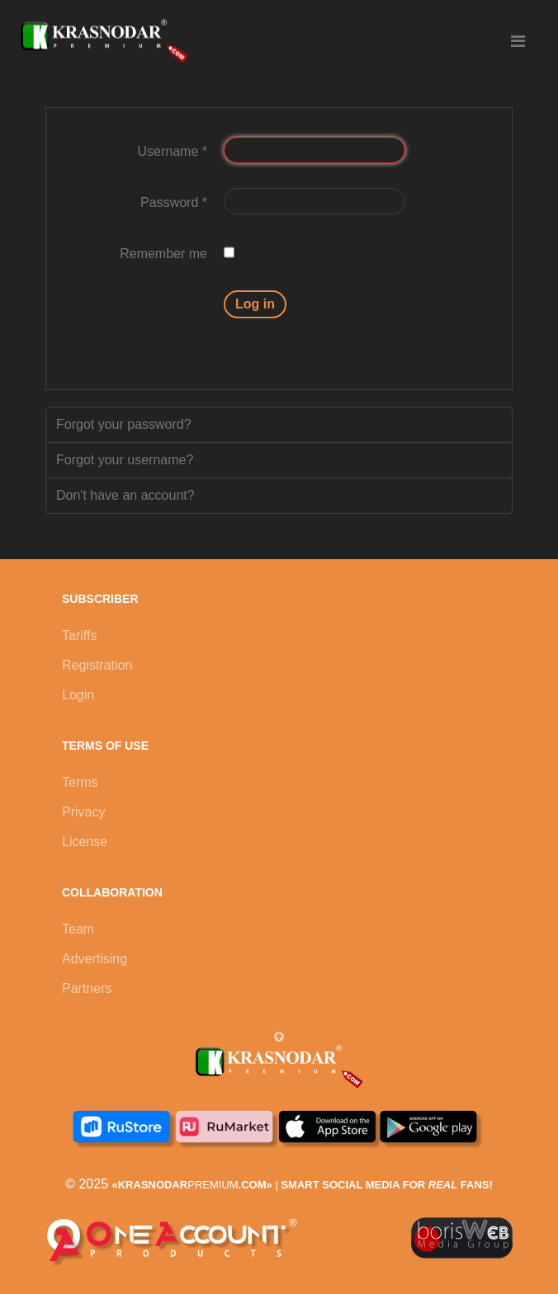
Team (78, 929)
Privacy (83, 812)
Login (78, 695)
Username (172, 151)
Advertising (94, 959)
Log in (255, 304)
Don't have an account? (125, 495)
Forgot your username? (124, 460)
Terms (80, 782)
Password (173, 202)
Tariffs (79, 635)
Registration (97, 665)
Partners (86, 988)
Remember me (163, 254)
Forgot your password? (124, 424)
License (84, 842)
